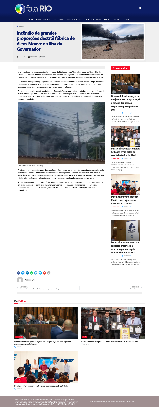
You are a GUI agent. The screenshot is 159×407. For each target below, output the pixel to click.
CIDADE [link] (53, 19)
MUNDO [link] (70, 19)
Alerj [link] (85, 336)
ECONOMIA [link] (97, 19)
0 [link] (131, 113)
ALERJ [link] (88, 19)
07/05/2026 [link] (125, 113)
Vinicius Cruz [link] (115, 113)
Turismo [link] (127, 19)
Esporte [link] (107, 19)
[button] (18, 273)
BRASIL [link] (62, 19)
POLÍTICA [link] (79, 19)
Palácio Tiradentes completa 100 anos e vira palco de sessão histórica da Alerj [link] (125, 152)
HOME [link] (31, 19)
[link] (33, 8)
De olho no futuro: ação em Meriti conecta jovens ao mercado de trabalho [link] (124, 200)
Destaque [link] (19, 336)
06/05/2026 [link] (126, 158)
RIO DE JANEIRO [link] (42, 19)
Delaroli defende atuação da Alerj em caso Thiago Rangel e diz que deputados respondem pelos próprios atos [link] (125, 102)
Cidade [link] (18, 381)
